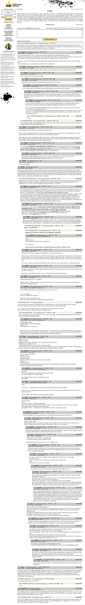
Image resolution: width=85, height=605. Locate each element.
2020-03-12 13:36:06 (39, 413)
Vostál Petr (31, 236)
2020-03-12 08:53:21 (37, 251)
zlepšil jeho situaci (34, 18)
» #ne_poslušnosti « (8, 31)
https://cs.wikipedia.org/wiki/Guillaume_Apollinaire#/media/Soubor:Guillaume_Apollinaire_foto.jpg (47, 248)
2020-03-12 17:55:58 (44, 519)
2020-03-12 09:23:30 (40, 314)
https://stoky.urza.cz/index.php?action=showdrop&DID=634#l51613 (37, 159)
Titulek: (69, 28)
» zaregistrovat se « (8, 22)
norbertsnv (26, 352)
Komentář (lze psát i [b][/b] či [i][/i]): (28, 28)
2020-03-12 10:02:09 (37, 352)
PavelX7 (2, 66)
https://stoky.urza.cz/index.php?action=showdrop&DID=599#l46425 (46, 545)
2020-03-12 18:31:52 (43, 455)
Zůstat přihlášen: (8, 15)
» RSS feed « (8, 38)
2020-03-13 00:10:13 (46, 550)
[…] (4, 60)
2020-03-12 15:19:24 (42, 428)
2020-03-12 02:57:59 (36, 144)
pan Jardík (2, 72)
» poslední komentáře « (8, 51)
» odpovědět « (78, 53)
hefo (1, 54)
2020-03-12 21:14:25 (47, 467)
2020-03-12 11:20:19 (35, 398)
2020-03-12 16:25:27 (41, 436)
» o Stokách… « (8, 26)
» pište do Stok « (8, 28)
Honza (24, 337)
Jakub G (28, 218)
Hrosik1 (24, 162)
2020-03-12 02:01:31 (32, 168)
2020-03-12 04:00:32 (37, 205)
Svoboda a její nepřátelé (7, 54)
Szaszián (23, 53)
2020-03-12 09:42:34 (37, 288)
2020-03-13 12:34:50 (50, 489)
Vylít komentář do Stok (50, 41)
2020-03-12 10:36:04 (36, 382)
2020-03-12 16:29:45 (41, 505)
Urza (21, 9)
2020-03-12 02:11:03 (36, 74)
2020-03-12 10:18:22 (38, 369)
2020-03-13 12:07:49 (50, 561)
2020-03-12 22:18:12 (47, 541)
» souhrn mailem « (8, 40)
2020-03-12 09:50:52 (37, 320)
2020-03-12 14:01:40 (42, 236)
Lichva (50, 11)
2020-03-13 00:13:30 (46, 473)
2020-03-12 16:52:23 (44, 446)
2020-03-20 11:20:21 (38, 598)
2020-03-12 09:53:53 (33, 337)
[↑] (51, 68)
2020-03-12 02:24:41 (37, 80)
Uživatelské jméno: (50, 28)
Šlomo (22, 568)
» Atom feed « (8, 39)
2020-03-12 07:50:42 (40, 122)
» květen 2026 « (8, 32)
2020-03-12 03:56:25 (37, 154)
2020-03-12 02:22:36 (34, 128)
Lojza (26, 399)
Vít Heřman (24, 590)
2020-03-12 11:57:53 (32, 568)
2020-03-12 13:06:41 (45, 232)
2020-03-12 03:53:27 (39, 92)
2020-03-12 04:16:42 (41, 101)
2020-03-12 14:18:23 (38, 419)
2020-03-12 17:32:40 (42, 585)
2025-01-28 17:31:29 (34, 162)
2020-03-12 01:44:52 (33, 53)
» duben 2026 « (8, 34)
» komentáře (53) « (50, 24)
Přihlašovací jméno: (8, 9)
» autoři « (8, 27)
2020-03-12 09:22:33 (38, 218)
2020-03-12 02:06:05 (34, 68)
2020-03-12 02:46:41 (39, 86)
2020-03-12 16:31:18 (39, 580)
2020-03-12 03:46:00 (35, 187)
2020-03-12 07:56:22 (38, 304)
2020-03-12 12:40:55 (48, 227)
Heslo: (8, 12)
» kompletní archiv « (8, 35)
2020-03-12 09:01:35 (37, 267)
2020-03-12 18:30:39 (43, 527)
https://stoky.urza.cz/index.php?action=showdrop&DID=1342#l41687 (53, 194)
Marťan (24, 68)
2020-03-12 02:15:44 (43, 44)
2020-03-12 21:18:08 (34, 590)
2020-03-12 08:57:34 (35, 277)
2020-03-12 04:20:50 (50, 117)
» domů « (8, 24)
